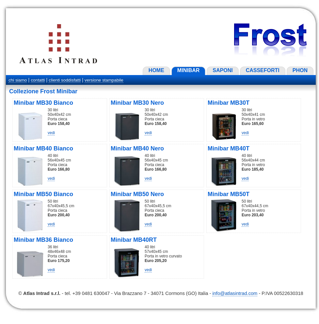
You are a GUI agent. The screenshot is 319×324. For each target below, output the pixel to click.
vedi (51, 133)
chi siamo (17, 80)
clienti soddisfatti (65, 80)
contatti (38, 80)
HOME (156, 70)
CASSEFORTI (262, 70)
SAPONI (222, 70)
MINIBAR (188, 70)
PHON (300, 70)
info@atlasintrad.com (234, 293)
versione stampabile (104, 80)
